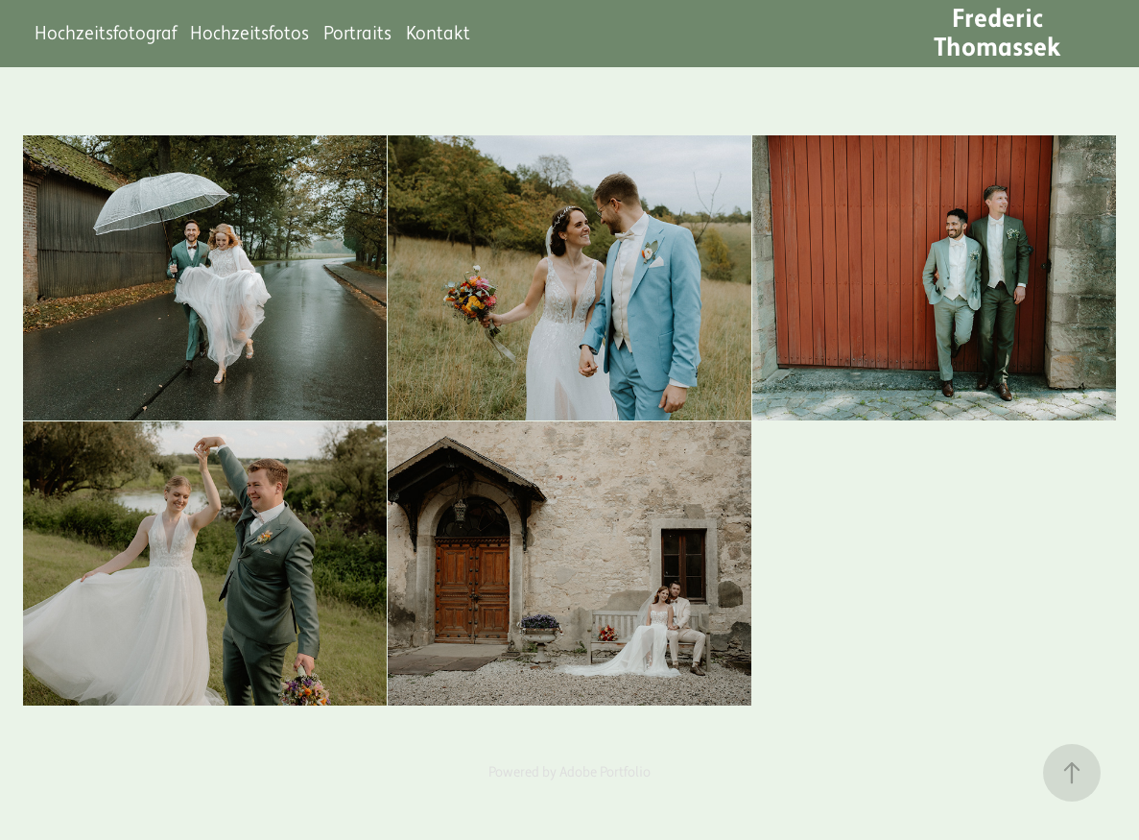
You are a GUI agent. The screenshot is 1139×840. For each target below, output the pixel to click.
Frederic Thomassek (997, 33)
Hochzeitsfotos (249, 33)
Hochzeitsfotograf (106, 33)
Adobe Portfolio (605, 772)
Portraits (357, 33)
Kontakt (438, 33)
